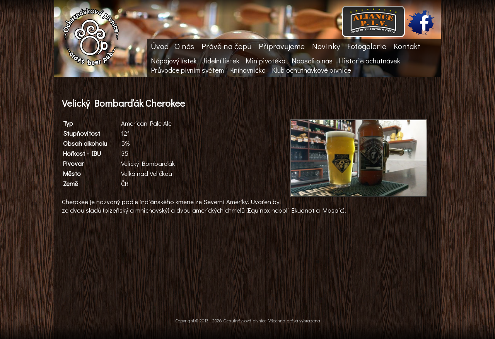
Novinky (326, 46)
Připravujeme (282, 46)
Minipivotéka (265, 60)
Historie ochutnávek (369, 60)
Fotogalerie (366, 46)
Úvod (160, 46)
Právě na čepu (226, 46)
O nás (184, 46)
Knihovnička (248, 70)
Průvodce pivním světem (187, 70)
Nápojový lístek (174, 60)
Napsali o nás (312, 60)
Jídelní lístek (220, 60)
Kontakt (407, 46)
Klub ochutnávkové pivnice (311, 70)
